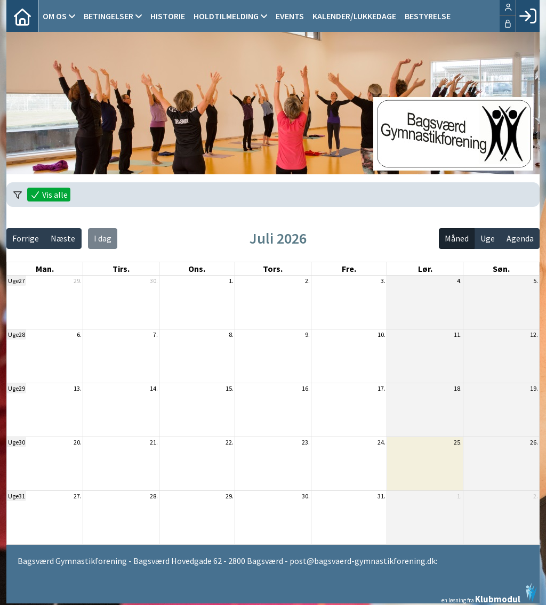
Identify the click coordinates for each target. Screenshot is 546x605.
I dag (102, 238)
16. (306, 388)
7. (155, 334)
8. (231, 334)
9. (307, 334)
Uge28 (16, 334)
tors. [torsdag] (273, 268)
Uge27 (16, 281)
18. (458, 388)
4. (459, 281)
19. (534, 388)
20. (78, 442)
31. (382, 496)
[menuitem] (22, 16)
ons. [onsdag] (196, 268)
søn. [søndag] (501, 268)
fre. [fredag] (349, 268)
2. (307, 281)
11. (458, 334)
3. (383, 281)
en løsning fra (489, 593)
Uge (487, 238)
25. (458, 442)
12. (534, 334)
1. (231, 281)
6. (79, 334)
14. (154, 388)
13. (78, 388)
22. (230, 442)
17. (382, 388)
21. (154, 442)
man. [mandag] (45, 268)
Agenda (520, 238)
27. (78, 496)
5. (535, 281)
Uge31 (16, 496)
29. (78, 281)
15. (230, 388)
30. (154, 281)
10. (382, 334)
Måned (457, 238)
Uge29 (16, 388)
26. (534, 442)
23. (306, 442)
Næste (63, 238)
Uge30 (16, 442)
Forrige (25, 238)
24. (382, 442)
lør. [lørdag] (425, 268)
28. (154, 496)
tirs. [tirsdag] (121, 268)
